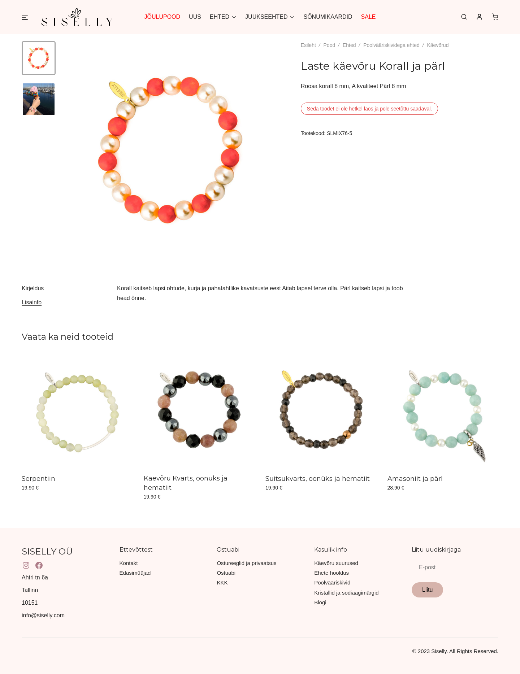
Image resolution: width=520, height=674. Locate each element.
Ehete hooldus (331, 573)
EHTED (219, 17)
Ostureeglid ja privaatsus (246, 563)
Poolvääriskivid (332, 582)
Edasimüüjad (135, 573)
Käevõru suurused (336, 563)
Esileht (308, 45)
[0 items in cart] (495, 16)
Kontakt (129, 563)
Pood (329, 45)
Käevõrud (437, 45)
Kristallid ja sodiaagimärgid (346, 593)
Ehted (349, 45)
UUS (195, 17)
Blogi (320, 602)
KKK (222, 582)
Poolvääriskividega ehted (391, 45)
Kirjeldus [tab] (33, 288)
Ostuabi (226, 573)
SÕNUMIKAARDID (327, 17)
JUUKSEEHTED (266, 17)
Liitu (427, 590)
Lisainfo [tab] (32, 302)
